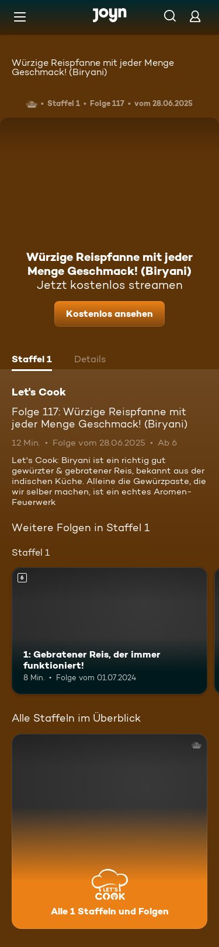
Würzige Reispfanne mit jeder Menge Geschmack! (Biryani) (93, 67)
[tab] (31, 360)
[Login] (195, 16)
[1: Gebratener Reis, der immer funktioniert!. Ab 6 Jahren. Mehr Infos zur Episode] (109, 630)
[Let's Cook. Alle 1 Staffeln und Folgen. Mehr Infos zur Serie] (109, 831)
